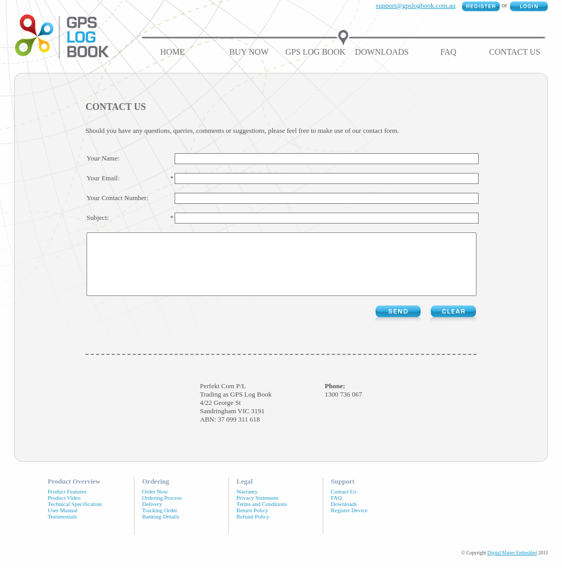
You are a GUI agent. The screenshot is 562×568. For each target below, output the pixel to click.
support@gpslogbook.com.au (416, 5)
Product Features (67, 504)
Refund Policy (253, 529)
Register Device (349, 523)
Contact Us (514, 51)
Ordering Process (162, 510)
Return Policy (252, 523)
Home (172, 51)
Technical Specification (75, 516)
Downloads (382, 51)
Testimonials (62, 529)
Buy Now (248, 51)
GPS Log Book (315, 51)
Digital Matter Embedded (512, 565)
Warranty (247, 504)
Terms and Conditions (262, 516)
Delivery (152, 516)
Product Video (64, 510)
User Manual (63, 523)
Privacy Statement (257, 510)
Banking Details (160, 529)
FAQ (448, 51)
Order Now (155, 504)
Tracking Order (160, 523)
